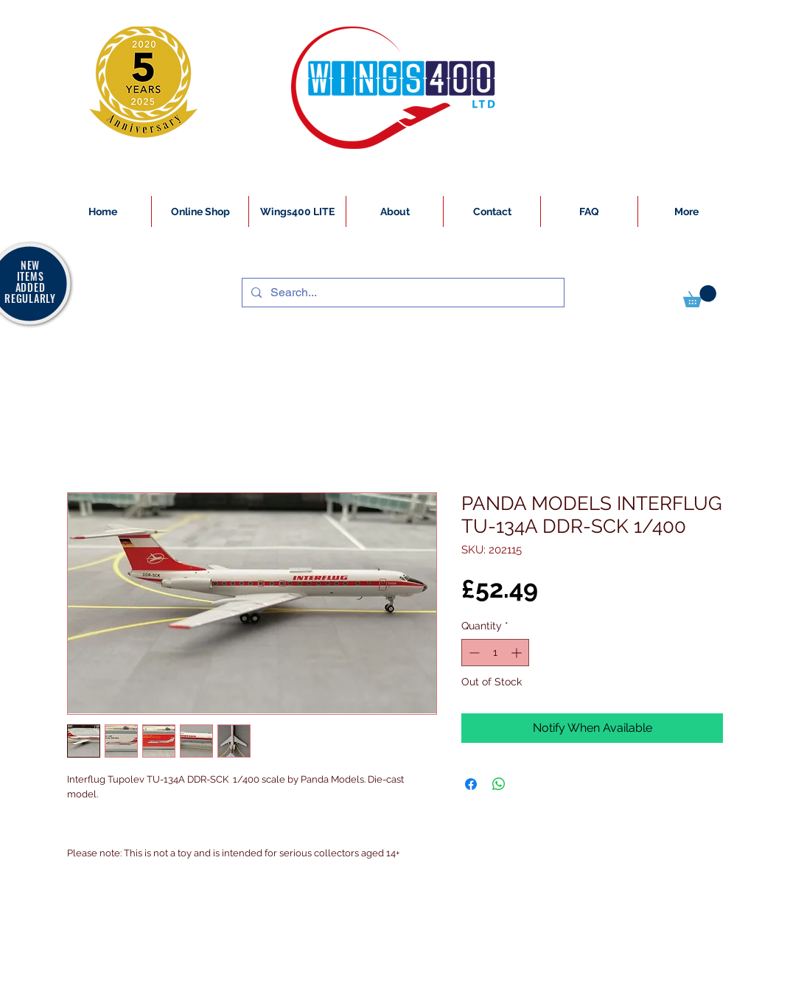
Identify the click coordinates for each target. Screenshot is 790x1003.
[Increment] (517, 652)
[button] (699, 296)
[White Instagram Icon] (67, 995)
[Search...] (401, 293)
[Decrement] (473, 652)
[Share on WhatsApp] (499, 784)
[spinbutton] (495, 652)
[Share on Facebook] (471, 784)
